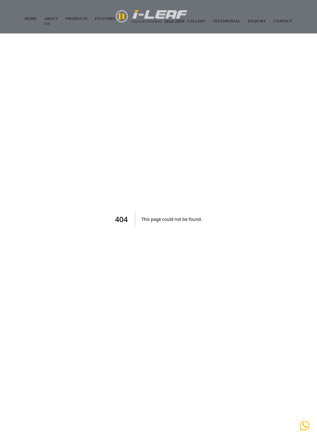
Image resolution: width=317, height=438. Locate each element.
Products (77, 18)
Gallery (196, 21)
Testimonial (227, 21)
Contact (282, 21)
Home (31, 18)
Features (105, 18)
